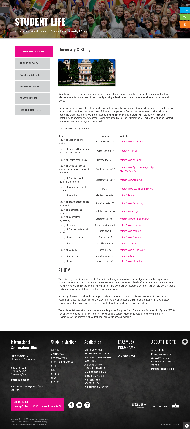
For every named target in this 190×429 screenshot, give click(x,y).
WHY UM (55, 350)
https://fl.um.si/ (128, 195)
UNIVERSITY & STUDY (33, 51)
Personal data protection (163, 368)
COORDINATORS (59, 358)
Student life (57, 31)
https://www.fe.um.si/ (131, 159)
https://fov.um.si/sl (129, 211)
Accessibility (157, 350)
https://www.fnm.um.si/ (131, 203)
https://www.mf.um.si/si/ (132, 250)
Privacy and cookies (161, 354)
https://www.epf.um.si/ (131, 141)
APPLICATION (57, 354)
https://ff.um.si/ (128, 243)
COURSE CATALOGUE (94, 376)
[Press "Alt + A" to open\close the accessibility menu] (186, 425)
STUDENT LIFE (58, 366)
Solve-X (176, 424)
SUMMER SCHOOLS (127, 355)
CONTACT (56, 382)
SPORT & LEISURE (28, 98)
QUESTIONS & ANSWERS (96, 387)
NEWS (54, 378)
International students (36, 31)
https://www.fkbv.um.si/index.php (136, 188)
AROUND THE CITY (29, 63)
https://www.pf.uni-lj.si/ (132, 261)
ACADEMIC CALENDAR (95, 372)
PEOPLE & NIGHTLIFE (30, 110)
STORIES (55, 374)
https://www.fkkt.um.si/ (131, 179)
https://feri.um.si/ (129, 150)
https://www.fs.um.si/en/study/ (136, 218)
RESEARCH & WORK (29, 86)
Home (18, 31)
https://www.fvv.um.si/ (131, 231)
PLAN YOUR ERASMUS (62, 362)
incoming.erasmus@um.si (25, 386)
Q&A (53, 370)
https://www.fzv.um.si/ (131, 237)
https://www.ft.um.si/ (130, 225)
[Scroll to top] (185, 342)
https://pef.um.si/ (129, 256)
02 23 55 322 (19, 367)
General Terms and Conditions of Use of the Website (163, 361)
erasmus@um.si (20, 374)
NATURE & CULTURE (30, 74)
